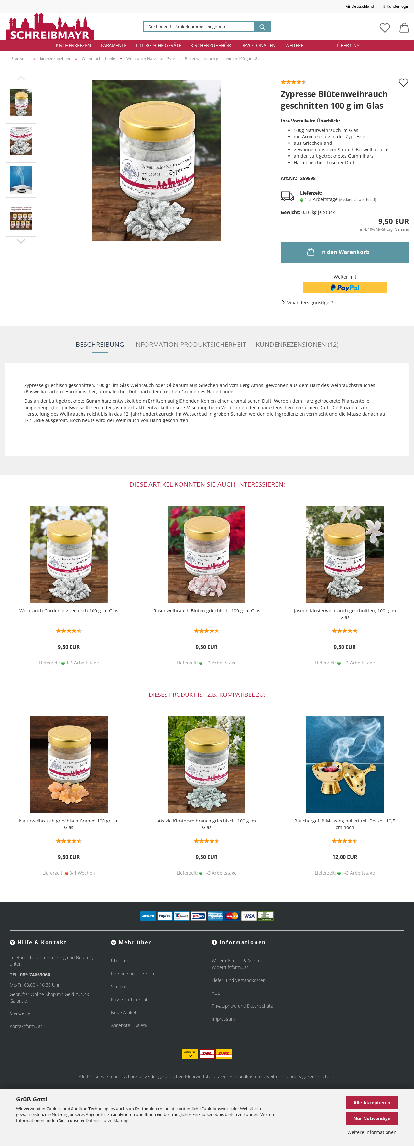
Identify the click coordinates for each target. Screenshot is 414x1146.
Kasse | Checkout (129, 999)
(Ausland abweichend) (357, 199)
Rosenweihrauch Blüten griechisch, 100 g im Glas (206, 611)
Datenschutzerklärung (107, 1120)
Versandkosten (245, 1076)
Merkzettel (20, 1013)
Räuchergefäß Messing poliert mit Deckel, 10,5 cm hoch (344, 824)
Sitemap (119, 986)
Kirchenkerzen (73, 45)
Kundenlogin (396, 6)
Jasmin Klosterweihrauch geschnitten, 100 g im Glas (345, 614)
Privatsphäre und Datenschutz (242, 1006)
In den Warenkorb (338, 251)
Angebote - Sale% (129, 1025)
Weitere (294, 45)
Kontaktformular (26, 1026)
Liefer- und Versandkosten (239, 980)
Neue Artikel (123, 1012)
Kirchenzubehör (211, 45)
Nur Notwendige (372, 1118)
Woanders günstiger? (310, 303)
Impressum (223, 1019)
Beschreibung (100, 344)
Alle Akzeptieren (372, 1102)
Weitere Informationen (372, 1132)
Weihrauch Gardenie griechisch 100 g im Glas (68, 611)
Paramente (113, 45)
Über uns (348, 45)
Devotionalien (258, 45)
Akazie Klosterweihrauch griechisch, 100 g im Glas (207, 824)
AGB (216, 993)
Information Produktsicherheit (190, 344)
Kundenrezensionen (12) (297, 344)
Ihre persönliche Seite (133, 974)
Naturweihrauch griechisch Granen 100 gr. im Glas (69, 824)
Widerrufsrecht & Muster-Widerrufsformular (238, 964)
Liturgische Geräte (158, 45)
